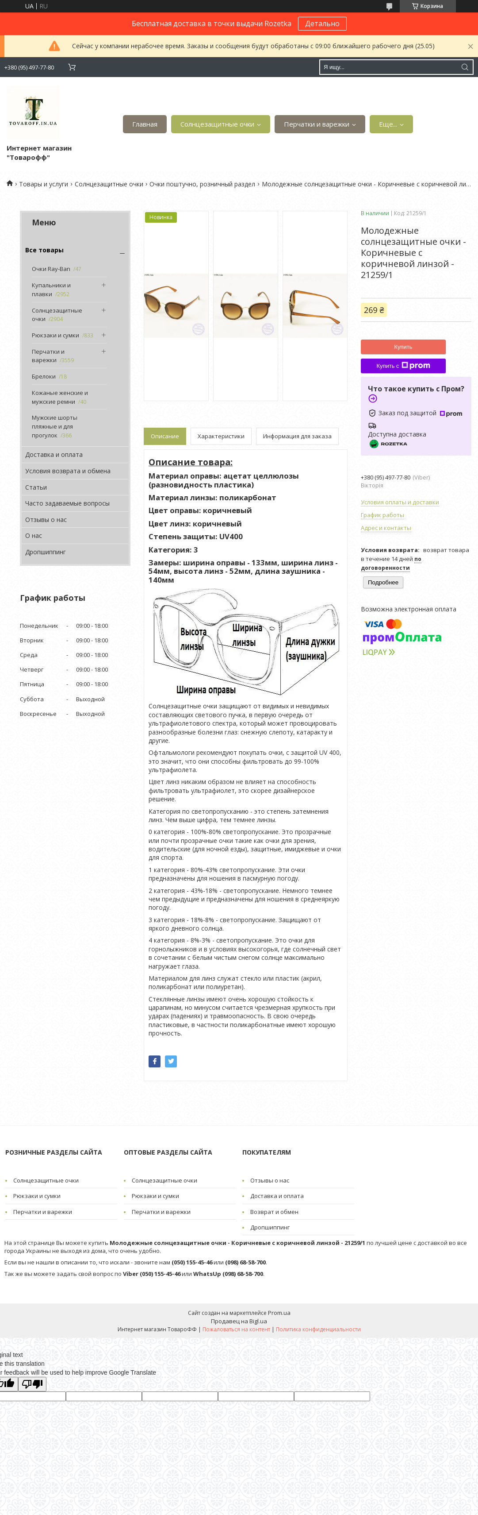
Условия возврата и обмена (68, 471)
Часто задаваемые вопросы (67, 503)
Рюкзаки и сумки (55, 335)
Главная (144, 124)
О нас (33, 535)
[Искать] (465, 67)
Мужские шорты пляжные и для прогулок (54, 426)
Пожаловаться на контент (236, 1329)
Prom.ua (279, 1313)
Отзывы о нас (46, 519)
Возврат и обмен (274, 1212)
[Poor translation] (32, 1384)
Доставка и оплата (54, 454)
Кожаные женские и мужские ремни (60, 397)
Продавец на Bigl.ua (239, 1321)
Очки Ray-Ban (51, 269)
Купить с (403, 366)
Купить (403, 347)
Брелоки (44, 376)
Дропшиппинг (45, 552)
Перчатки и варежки (316, 124)
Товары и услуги (43, 184)
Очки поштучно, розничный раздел (202, 184)
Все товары (44, 250)
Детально (322, 23)
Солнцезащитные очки (217, 124)
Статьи (36, 487)
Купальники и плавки (51, 289)
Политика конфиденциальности (318, 1329)
